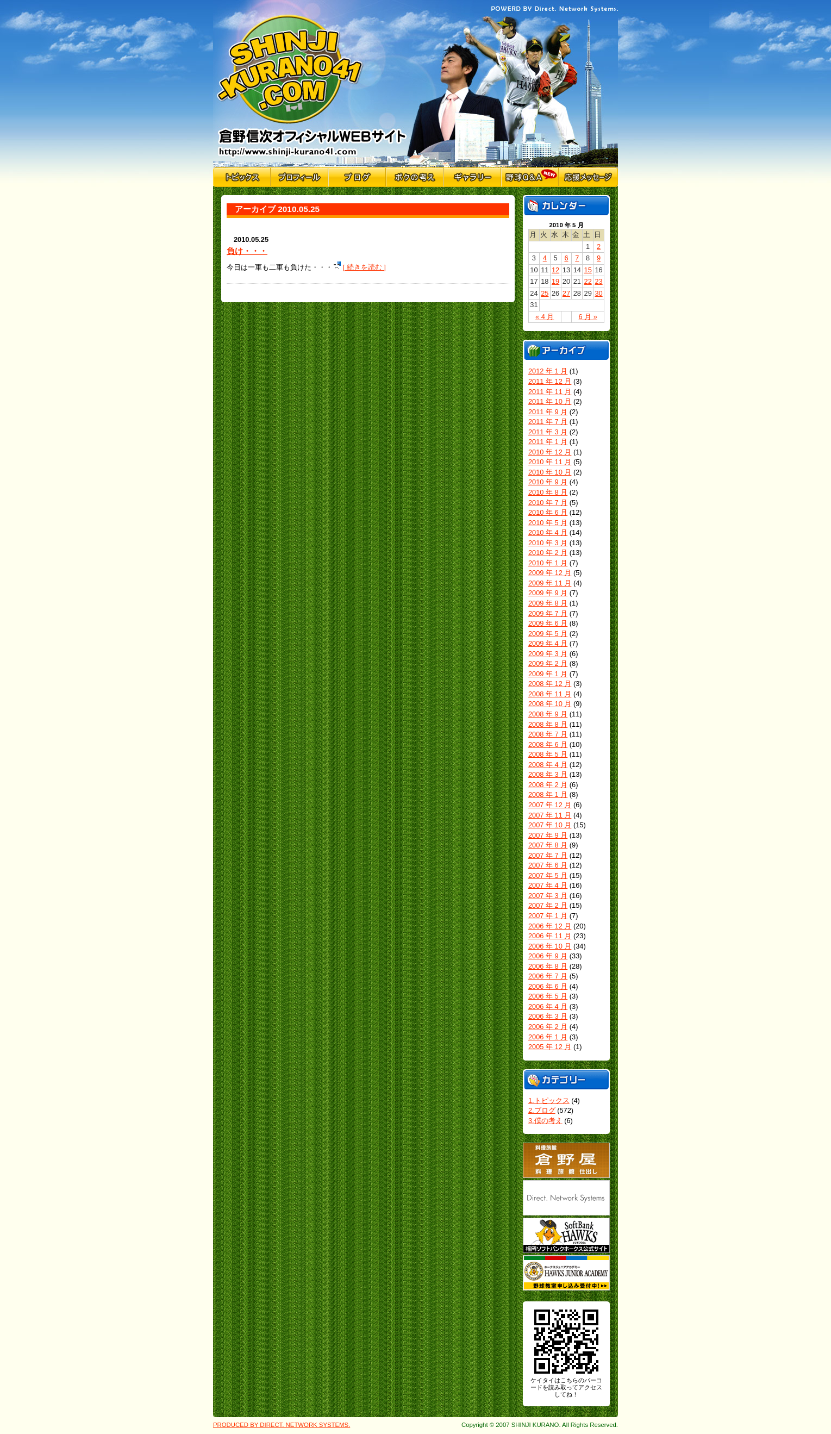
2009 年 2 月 (547, 663)
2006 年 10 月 (549, 946)
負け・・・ (247, 250)
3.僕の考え (545, 1121)
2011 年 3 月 (547, 432)
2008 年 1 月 (547, 794)
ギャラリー (472, 177)
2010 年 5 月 (547, 523)
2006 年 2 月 (547, 1026)
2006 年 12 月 (549, 926)
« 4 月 (544, 317)
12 (555, 270)
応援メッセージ (588, 177)
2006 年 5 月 (547, 996)
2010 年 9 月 (547, 482)
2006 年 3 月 (547, 1016)
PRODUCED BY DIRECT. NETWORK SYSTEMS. (281, 1424)
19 (555, 281)
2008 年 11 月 (549, 694)
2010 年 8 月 (547, 492)
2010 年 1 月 (547, 563)
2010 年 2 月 (547, 552)
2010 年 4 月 (547, 532)
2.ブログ (541, 1110)
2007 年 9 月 (547, 835)
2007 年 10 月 (549, 825)
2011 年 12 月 (549, 381)
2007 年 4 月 (547, 885)
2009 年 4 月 (547, 643)
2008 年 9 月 (547, 714)
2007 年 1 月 (547, 916)
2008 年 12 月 (549, 683)
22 (588, 281)
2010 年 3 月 (547, 543)
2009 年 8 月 (547, 603)
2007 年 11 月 (549, 815)
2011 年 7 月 (547, 421)
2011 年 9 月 (547, 412)
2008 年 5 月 (547, 754)
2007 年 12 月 (549, 805)
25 (544, 293)
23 (598, 281)
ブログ (357, 177)
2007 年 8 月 (547, 845)
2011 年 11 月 (549, 392)
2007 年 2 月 (547, 905)
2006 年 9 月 (547, 956)
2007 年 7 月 (547, 855)
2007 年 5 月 (547, 875)
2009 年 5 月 (547, 633)
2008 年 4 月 (547, 764)
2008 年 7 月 (547, 734)
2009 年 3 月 (547, 654)
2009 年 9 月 (547, 593)
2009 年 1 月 (547, 674)
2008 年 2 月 (547, 785)
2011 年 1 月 (547, 442)
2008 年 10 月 (549, 704)
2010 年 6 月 (547, 512)
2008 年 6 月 (547, 744)
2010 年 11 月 (549, 462)
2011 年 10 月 (549, 401)
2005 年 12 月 (549, 1047)
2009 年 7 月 (547, 613)
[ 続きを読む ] (364, 267)
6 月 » (588, 317)
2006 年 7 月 (547, 976)
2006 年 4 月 (547, 1006)
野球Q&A (530, 177)
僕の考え (414, 177)
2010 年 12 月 (549, 452)
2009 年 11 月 (549, 583)
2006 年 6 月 (547, 986)
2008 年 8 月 (547, 724)
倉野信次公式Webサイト (312, 83)
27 (566, 293)
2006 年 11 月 (549, 936)
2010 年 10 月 (549, 472)
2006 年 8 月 (547, 966)
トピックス (242, 177)
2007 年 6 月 (547, 865)
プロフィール (299, 177)
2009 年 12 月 (549, 573)
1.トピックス (549, 1100)
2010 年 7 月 (547, 502)
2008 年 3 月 (547, 774)
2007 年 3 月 (547, 895)
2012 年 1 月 (547, 371)
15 (588, 270)
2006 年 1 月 (547, 1037)
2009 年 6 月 (547, 623)
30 (598, 293)
